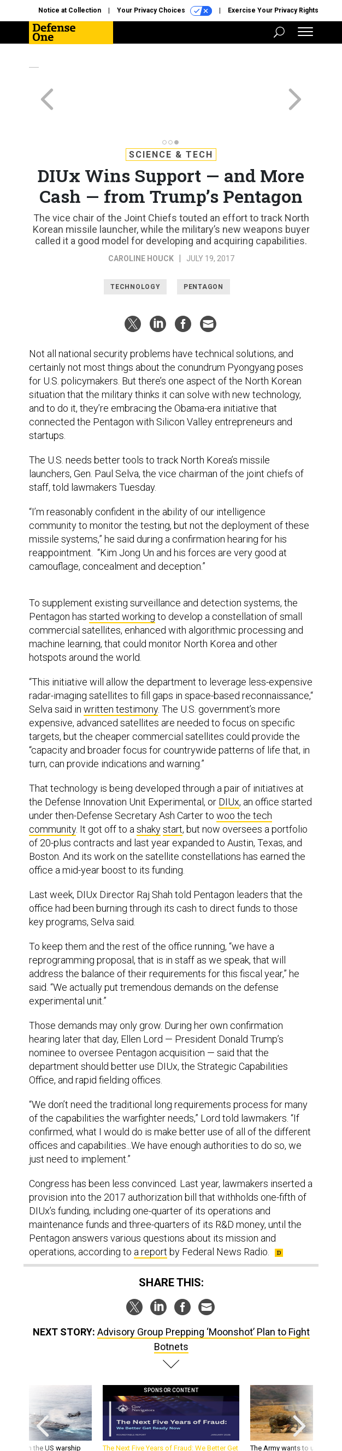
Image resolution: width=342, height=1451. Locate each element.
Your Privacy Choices (164, 11)
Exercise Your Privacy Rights (273, 10)
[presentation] (42, 1385)
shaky (149, 790)
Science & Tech (171, 115)
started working (122, 577)
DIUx (229, 762)
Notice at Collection (69, 10)
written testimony (121, 670)
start (172, 790)
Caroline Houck (141, 219)
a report (150, 1212)
